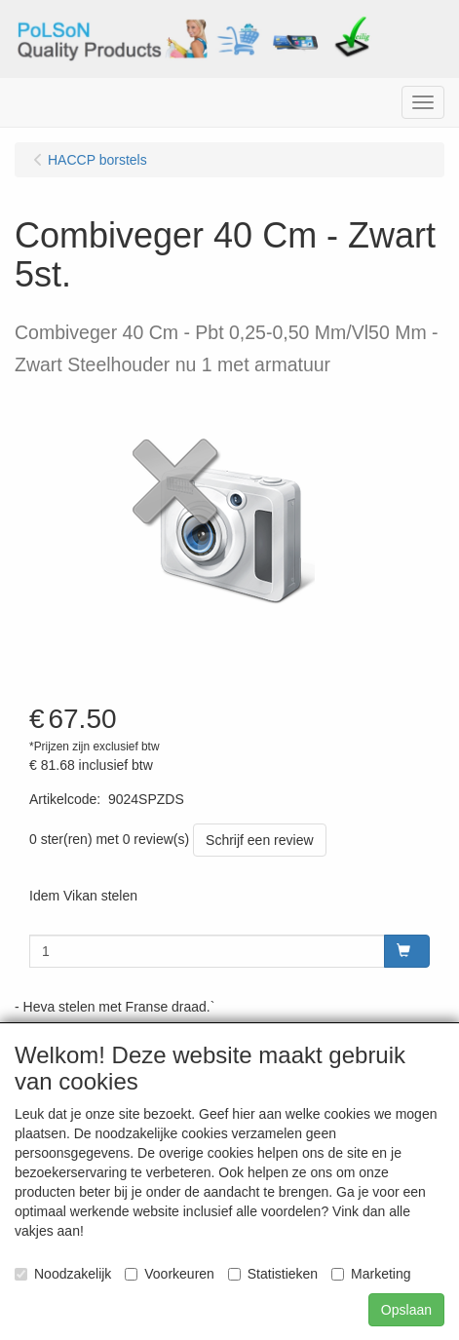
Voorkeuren (169, 1274)
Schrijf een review (260, 840)
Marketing (370, 1274)
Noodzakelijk (63, 1274)
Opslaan (406, 1310)
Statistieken (273, 1274)
